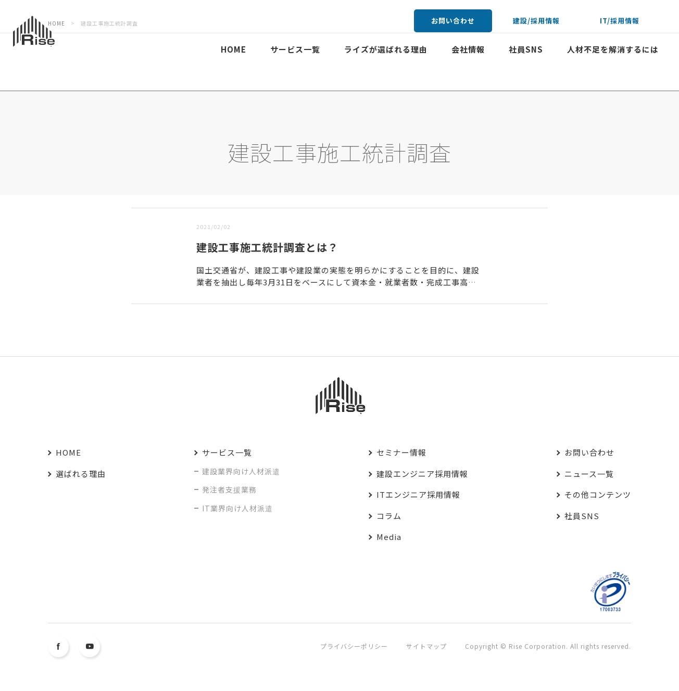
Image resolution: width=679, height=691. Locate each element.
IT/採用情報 (619, 21)
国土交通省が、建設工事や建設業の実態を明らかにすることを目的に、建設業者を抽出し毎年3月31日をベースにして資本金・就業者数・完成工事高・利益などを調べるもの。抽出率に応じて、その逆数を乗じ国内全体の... (338, 282)
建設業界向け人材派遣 (241, 471)
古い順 (184, 201)
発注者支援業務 (229, 489)
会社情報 (468, 49)
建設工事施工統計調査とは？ (267, 247)
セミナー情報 (401, 452)
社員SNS (526, 49)
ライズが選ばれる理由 (385, 49)
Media (388, 536)
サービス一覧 (295, 49)
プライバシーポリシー (354, 646)
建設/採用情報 (536, 21)
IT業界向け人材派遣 (237, 508)
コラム (388, 515)
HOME (233, 49)
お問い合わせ (453, 21)
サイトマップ (426, 646)
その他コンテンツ (597, 494)
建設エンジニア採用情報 (422, 473)
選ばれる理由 (81, 473)
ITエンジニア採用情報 (418, 494)
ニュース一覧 (589, 473)
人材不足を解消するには (613, 49)
